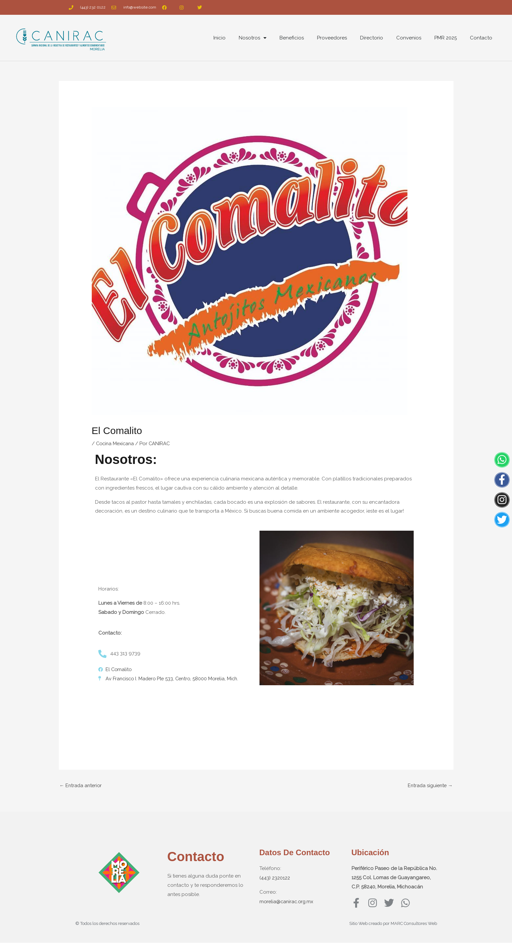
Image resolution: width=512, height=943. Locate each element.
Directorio (371, 38)
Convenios (408, 38)
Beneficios (292, 38)
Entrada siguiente (429, 785)
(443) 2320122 (274, 878)
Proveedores (332, 38)
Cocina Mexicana (116, 443)
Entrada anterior (82, 785)
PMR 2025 (445, 38)
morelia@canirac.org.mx (287, 901)
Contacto (481, 38)
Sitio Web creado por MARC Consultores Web (393, 924)
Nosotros (252, 38)
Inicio (219, 38)
